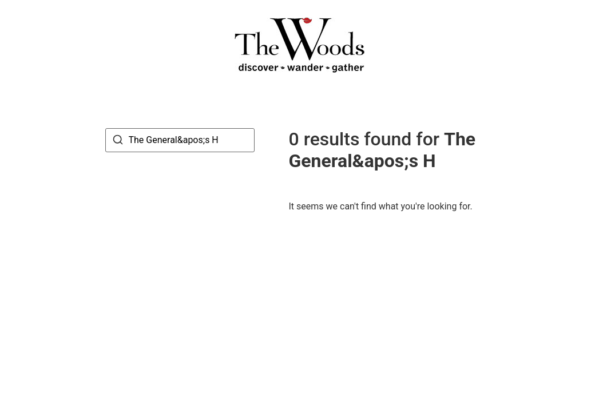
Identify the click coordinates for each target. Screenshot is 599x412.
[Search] (118, 141)
